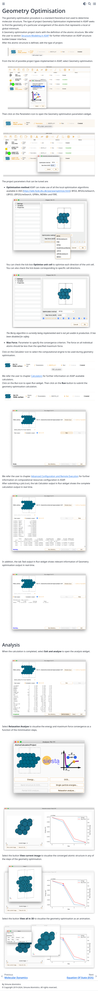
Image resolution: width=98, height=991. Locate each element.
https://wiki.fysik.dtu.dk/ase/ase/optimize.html (46, 190)
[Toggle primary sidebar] (3, 4)
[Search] (89, 3)
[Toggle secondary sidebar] (94, 3)
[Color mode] (84, 3)
